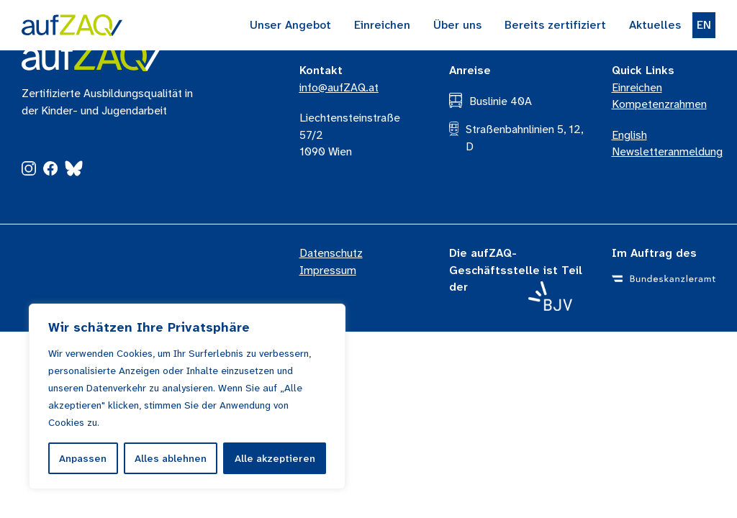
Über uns (457, 24)
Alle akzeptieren (275, 458)
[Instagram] (29, 171)
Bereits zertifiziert (555, 24)
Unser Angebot (290, 24)
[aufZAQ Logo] (91, 56)
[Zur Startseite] (72, 25)
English (629, 134)
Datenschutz (331, 252)
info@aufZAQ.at (339, 87)
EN (704, 24)
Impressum (327, 270)
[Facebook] (50, 171)
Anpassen (83, 458)
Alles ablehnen (171, 458)
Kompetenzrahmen (659, 104)
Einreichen (382, 24)
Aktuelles (655, 24)
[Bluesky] (74, 171)
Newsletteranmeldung (667, 151)
